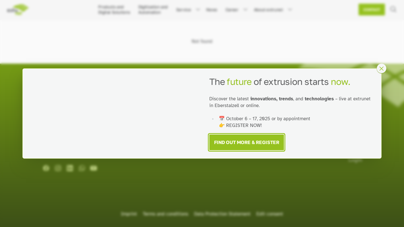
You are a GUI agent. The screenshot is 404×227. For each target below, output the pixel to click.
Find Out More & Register (246, 142)
